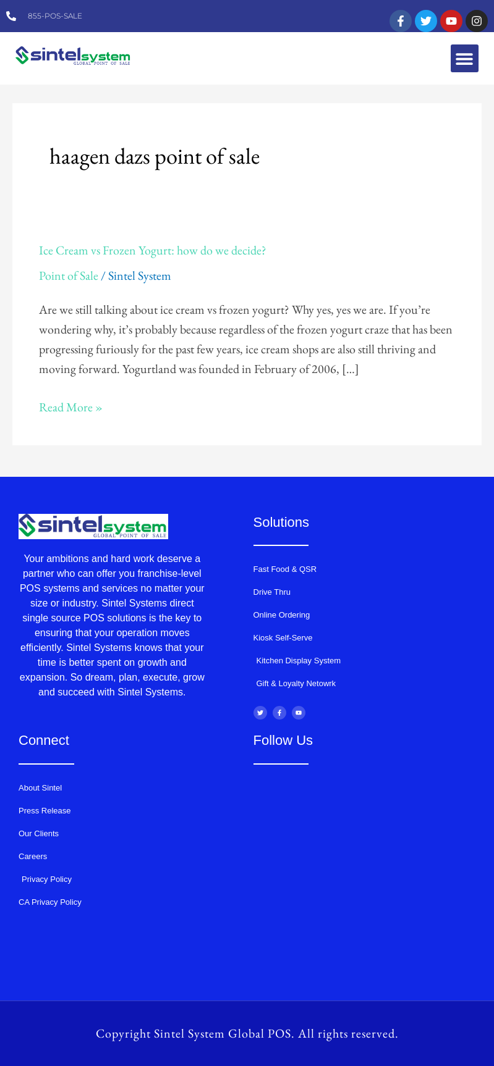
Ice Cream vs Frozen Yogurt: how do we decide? (152, 250)
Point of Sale (68, 275)
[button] (465, 58)
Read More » (71, 406)
